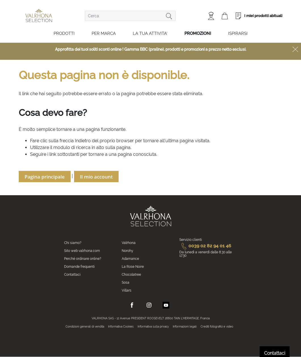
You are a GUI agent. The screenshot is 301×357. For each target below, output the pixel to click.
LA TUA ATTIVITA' (150, 33)
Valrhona (129, 243)
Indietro (83, 140)
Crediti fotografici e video (217, 326)
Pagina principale (45, 176)
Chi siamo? (72, 243)
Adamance (130, 259)
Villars (126, 290)
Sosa (125, 282)
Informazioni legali (185, 326)
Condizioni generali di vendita (85, 326)
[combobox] (130, 16)
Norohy (127, 251)
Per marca (104, 33)
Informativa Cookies (121, 326)
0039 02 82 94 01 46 (205, 245)
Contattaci (72, 275)
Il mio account (96, 176)
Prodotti (64, 33)
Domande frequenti (79, 267)
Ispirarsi (238, 33)
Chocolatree (131, 275)
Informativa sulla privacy (153, 326)
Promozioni (197, 33)
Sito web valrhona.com (82, 251)
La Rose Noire (133, 267)
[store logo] (39, 15)
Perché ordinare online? (82, 259)
